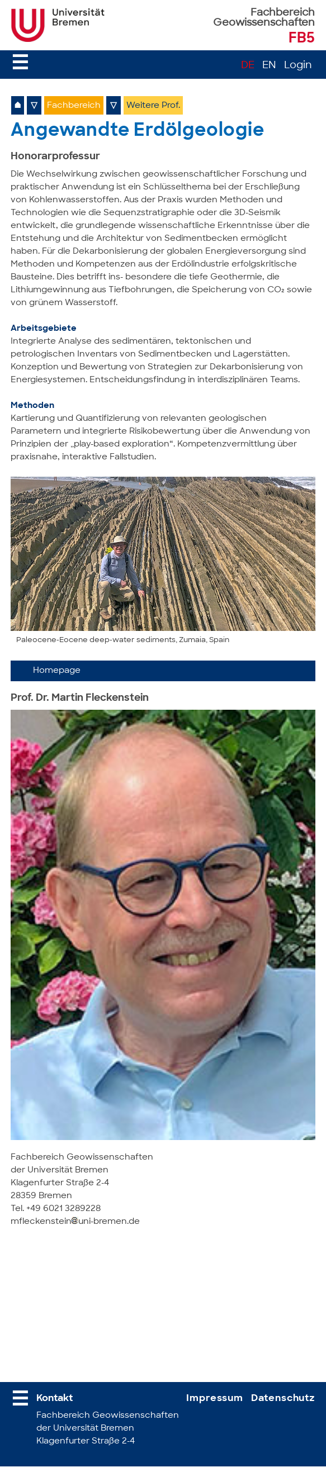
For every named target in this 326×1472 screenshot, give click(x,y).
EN (269, 65)
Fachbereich (74, 106)
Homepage (57, 671)
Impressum (214, 1398)
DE (247, 65)
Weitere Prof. (153, 106)
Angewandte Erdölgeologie (137, 131)
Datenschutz (283, 1398)
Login (298, 65)
